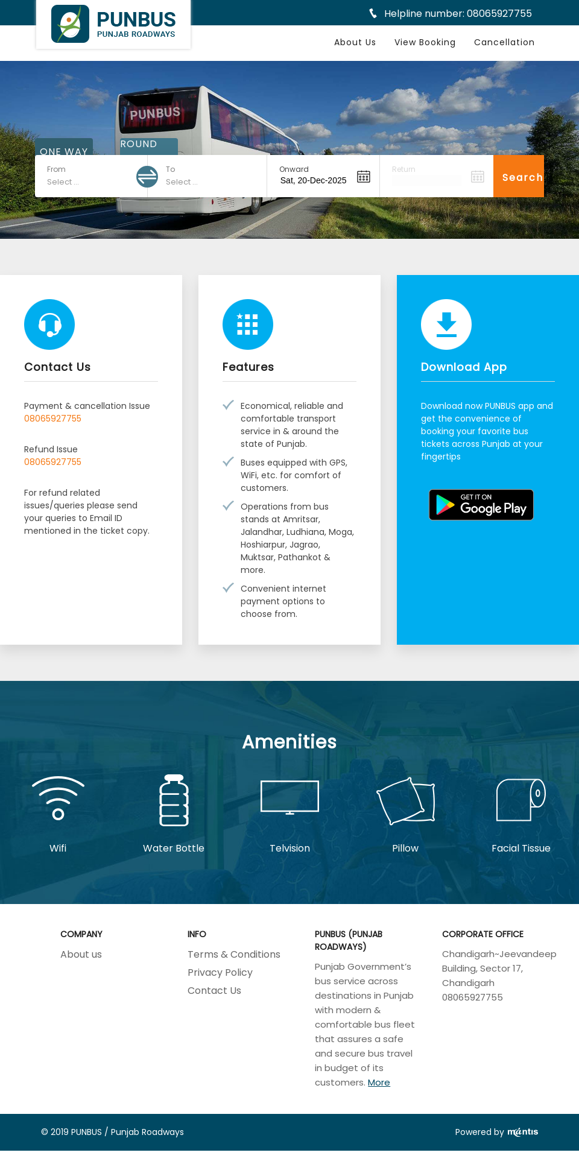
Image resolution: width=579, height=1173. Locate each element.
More (379, 1082)
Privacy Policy (220, 972)
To (170, 169)
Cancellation (504, 42)
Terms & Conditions (234, 954)
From (56, 169)
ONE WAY (64, 152)
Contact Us (214, 991)
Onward (294, 169)
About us (81, 954)
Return (404, 169)
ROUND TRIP (138, 151)
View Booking (425, 42)
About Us (355, 42)
